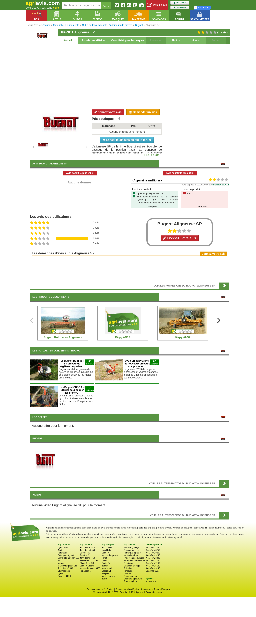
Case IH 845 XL (65, 576)
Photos (176, 40)
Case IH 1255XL (87, 566)
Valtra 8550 (85, 553)
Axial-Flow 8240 (153, 558)
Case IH (105, 553)
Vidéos (195, 40)
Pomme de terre (131, 576)
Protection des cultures (134, 558)
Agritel (60, 550)
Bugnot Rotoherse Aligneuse (63, 337)
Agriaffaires (63, 547)
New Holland (107, 550)
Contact (110, 589)
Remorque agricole (132, 553)
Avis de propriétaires (94, 40)
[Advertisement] (130, 76)
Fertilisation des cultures (134, 560)
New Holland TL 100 (89, 560)
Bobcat (105, 566)
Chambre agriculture (133, 579)
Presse (119, 589)
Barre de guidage (131, 547)
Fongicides (128, 563)
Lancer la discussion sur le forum (127, 139)
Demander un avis (143, 112)
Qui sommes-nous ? (96, 589)
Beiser (104, 579)
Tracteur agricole (131, 550)
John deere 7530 (65, 568)
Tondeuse (128, 571)
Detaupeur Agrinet (66, 555)
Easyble (105, 573)
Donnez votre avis (108, 112)
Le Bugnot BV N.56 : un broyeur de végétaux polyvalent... (72, 363)
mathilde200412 (220, 184)
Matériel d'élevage (132, 566)
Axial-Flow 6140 (153, 566)
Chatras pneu (64, 571)
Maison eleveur (108, 576)
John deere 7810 (87, 547)
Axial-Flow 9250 (153, 553)
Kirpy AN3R (122, 337)
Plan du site (151, 581)
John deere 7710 (87, 558)
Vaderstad (106, 571)
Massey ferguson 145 (67, 566)
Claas (104, 560)
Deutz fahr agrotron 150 (68, 558)
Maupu (61, 563)
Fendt (104, 558)
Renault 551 (85, 571)
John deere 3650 (87, 550)
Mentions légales (131, 589)
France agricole (130, 581)
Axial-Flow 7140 (153, 563)
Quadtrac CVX (152, 571)
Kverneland (107, 568)
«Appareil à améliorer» (147, 180)
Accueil (67, 40)
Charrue (127, 573)
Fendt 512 (84, 555)
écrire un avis (157, 5)
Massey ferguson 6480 (90, 568)
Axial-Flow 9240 (153, 555)
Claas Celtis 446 (87, 563)
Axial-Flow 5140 (153, 568)
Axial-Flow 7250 (153, 547)
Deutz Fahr (107, 563)
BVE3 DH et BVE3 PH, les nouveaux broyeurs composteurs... (137, 363)
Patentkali (62, 553)
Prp (59, 560)
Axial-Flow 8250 (153, 550)
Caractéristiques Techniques (127, 40)
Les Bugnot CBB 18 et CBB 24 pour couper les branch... (72, 390)
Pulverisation (129, 568)
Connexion (180, 7)
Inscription (180, 2)
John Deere (107, 547)
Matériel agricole (131, 555)
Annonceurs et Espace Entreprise (155, 589)
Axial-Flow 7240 (153, 560)
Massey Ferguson (110, 555)
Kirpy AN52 (182, 337)
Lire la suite (153, 155)
